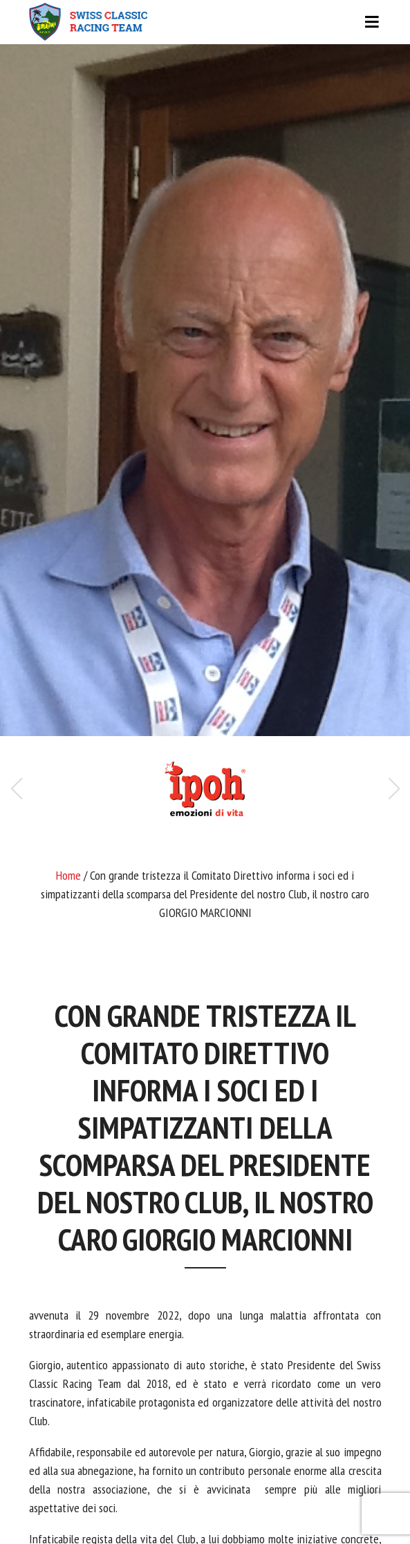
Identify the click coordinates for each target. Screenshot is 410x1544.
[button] (393, 788)
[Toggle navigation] (205, 22)
